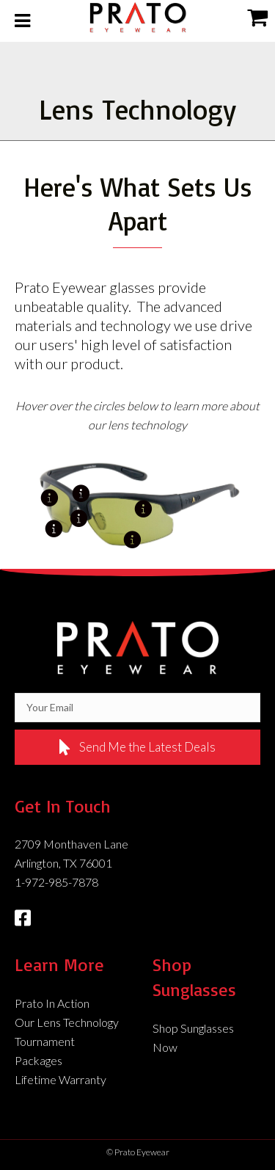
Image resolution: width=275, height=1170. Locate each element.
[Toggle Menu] (22, 21)
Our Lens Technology (67, 1022)
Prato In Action (52, 1003)
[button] (137, 747)
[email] (137, 707)
